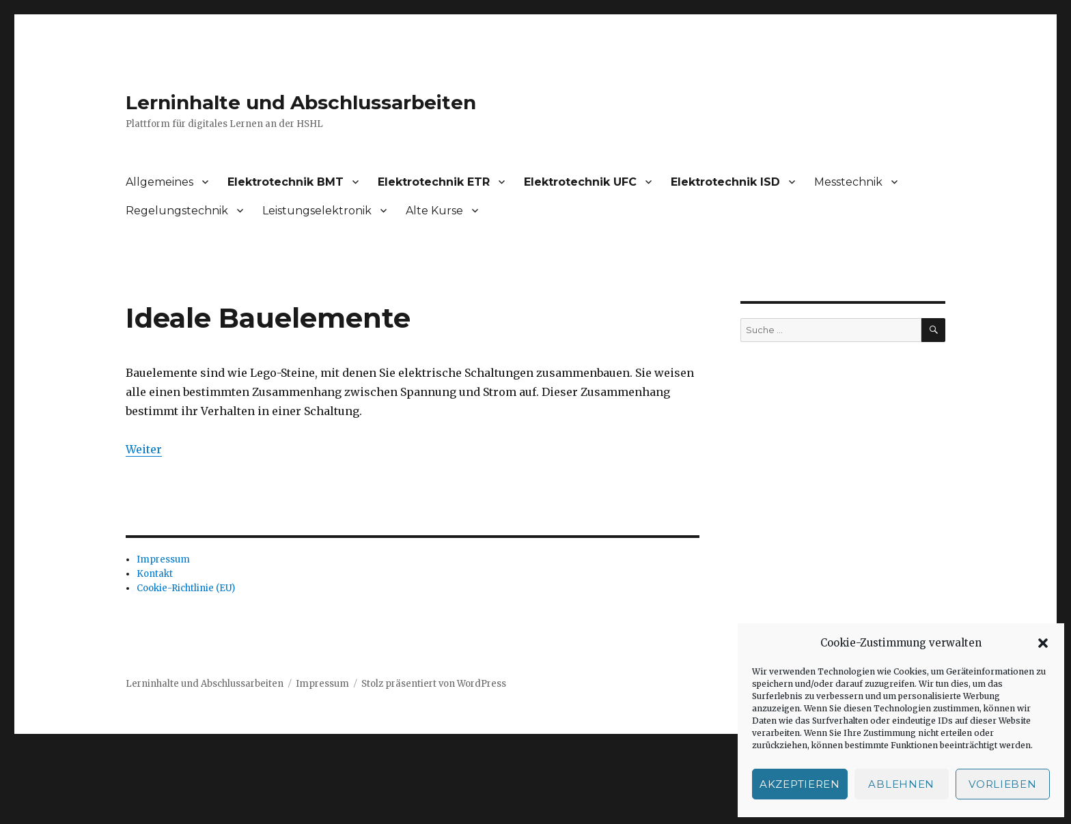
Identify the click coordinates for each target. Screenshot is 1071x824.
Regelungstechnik (177, 210)
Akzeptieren (800, 784)
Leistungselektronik (317, 210)
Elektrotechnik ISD (725, 181)
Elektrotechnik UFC (580, 181)
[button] (1043, 643)
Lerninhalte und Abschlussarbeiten (301, 102)
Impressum (163, 559)
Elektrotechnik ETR (434, 181)
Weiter (144, 449)
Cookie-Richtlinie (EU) (186, 588)
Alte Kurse (434, 210)
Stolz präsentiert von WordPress (433, 684)
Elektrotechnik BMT (285, 181)
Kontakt (155, 574)
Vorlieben (1002, 784)
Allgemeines (159, 181)
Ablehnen (901, 784)
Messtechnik (848, 181)
